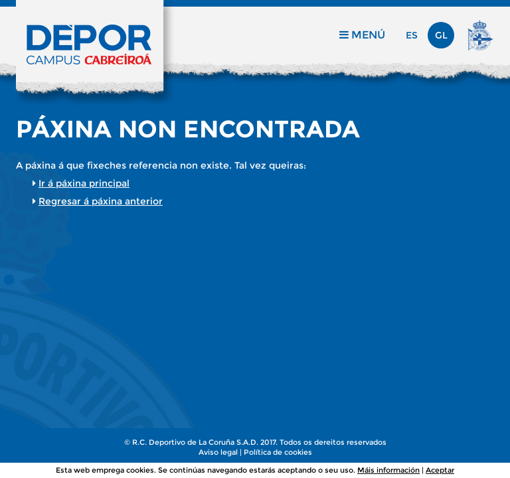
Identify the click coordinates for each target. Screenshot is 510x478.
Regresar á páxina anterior (101, 201)
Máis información (388, 470)
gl (441, 35)
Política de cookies (278, 452)
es (412, 35)
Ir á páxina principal (84, 183)
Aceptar (440, 470)
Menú (362, 35)
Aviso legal (218, 452)
